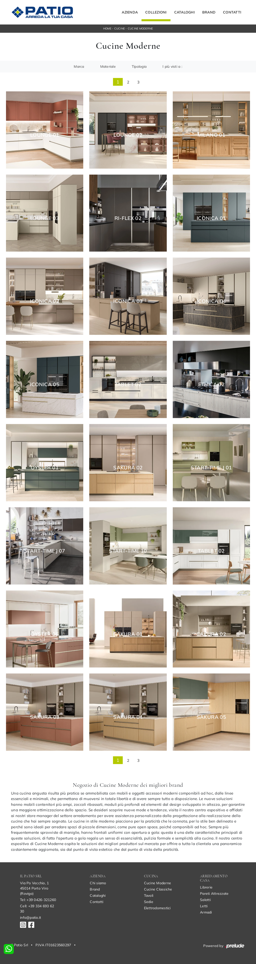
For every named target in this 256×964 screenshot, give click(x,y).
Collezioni (156, 12)
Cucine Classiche (158, 889)
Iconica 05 (44, 384)
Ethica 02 (211, 384)
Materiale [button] (108, 66)
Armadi (206, 912)
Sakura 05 (211, 717)
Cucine (119, 28)
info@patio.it (30, 917)
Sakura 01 (128, 634)
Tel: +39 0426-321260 (38, 900)
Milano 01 (212, 135)
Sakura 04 (128, 717)
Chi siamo (98, 883)
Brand (209, 12)
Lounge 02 (128, 135)
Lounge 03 (44, 218)
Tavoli (149, 895)
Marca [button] (79, 66)
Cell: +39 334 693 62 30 (37, 909)
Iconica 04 (211, 301)
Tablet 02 (128, 384)
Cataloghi (184, 12)
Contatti (232, 12)
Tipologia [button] (139, 66)
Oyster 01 (44, 467)
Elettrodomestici (157, 908)
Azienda (130, 12)
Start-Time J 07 (44, 551)
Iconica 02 (44, 301)
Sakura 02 (128, 467)
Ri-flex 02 (128, 218)
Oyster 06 (44, 634)
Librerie (206, 887)
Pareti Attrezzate (214, 893)
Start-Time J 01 (211, 467)
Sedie (148, 902)
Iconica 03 (127, 301)
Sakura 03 (45, 717)
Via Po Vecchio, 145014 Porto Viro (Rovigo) (34, 888)
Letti (204, 906)
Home (107, 28)
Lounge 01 (44, 135)
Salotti (205, 900)
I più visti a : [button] (172, 66)
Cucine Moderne (140, 28)
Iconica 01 (211, 218)
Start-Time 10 (128, 551)
